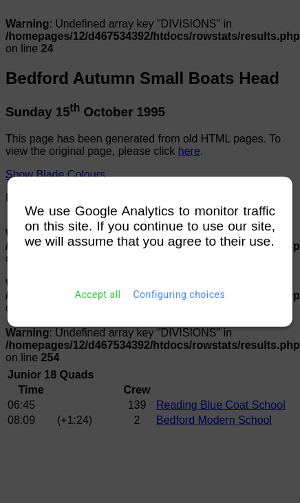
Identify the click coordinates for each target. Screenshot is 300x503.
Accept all (98, 294)
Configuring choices (179, 294)
